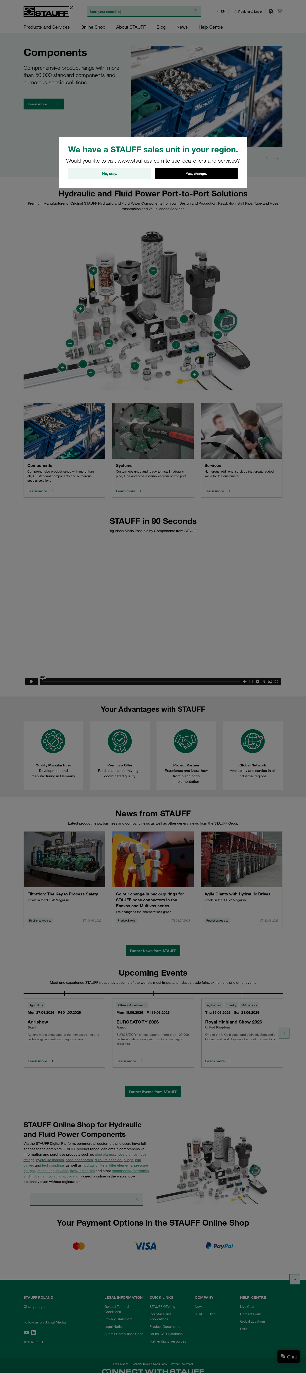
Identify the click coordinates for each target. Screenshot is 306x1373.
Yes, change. (196, 173)
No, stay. (109, 173)
